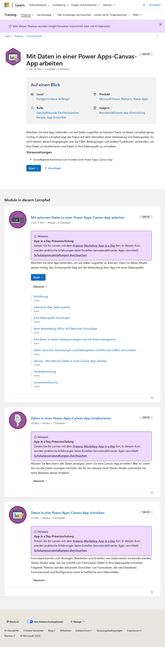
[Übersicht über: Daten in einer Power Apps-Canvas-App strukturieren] (40, 481)
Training (19, 36)
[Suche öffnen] (144, 5)
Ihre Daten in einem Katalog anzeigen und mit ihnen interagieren (75, 339)
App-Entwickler (56, 117)
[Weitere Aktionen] (157, 36)
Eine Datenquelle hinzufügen (52, 318)
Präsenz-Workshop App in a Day (94, 245)
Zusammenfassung (46, 382)
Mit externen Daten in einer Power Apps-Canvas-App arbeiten (77, 217)
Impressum (133, 630)
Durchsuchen (35, 36)
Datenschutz (83, 630)
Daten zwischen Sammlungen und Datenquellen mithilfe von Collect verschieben (85, 350)
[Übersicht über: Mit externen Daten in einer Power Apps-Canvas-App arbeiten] (40, 286)
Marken (8, 635)
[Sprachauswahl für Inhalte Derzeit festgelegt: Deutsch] (12, 622)
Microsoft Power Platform (115, 99)
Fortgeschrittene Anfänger (53, 99)
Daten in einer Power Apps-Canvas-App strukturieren (71, 418)
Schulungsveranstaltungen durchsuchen (60, 255)
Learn (7, 36)
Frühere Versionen (33, 630)
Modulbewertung (45, 371)
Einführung (41, 296)
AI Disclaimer (11, 630)
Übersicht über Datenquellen (52, 307)
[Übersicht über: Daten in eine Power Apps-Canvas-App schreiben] (40, 580)
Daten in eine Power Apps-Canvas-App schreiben (67, 512)
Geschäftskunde (47, 112)
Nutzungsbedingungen (109, 630)
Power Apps (140, 99)
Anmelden (155, 5)
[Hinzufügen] (52, 168)
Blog (50, 630)
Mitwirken (65, 630)
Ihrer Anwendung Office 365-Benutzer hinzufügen (65, 328)
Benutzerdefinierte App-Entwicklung (122, 112)
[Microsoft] (6, 5)
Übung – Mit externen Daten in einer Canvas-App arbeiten (70, 361)
